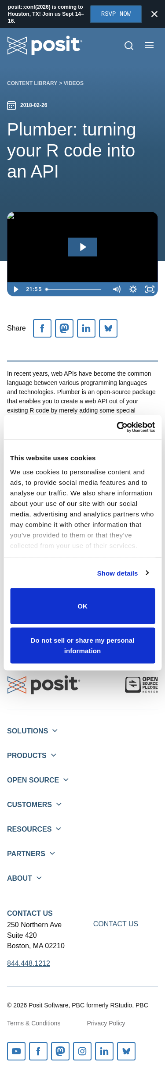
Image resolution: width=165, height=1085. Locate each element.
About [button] (19, 878)
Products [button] (27, 755)
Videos (74, 83)
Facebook (38, 1051)
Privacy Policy (106, 1023)
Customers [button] (29, 804)
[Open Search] (129, 45)
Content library (32, 83)
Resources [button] (29, 829)
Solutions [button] (27, 731)
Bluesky (126, 1051)
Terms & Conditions (33, 1023)
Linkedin (104, 1051)
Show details (117, 572)
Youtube (16, 1051)
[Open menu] (149, 45)
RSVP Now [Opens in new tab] (116, 14)
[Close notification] (154, 14)
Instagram (82, 1051)
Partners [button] (26, 853)
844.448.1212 (28, 963)
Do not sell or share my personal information (83, 645)
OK (82, 606)
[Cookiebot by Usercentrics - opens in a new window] (117, 427)
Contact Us (30, 913)
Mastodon (60, 1051)
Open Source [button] (33, 780)
